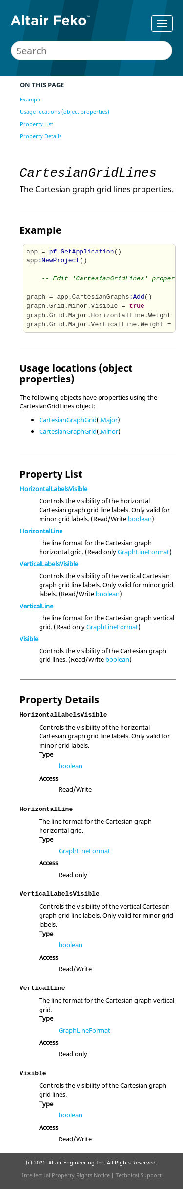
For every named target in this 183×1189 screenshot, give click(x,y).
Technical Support (139, 1175)
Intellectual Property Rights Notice (66, 1175)
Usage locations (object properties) (64, 111)
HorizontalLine (41, 531)
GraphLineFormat (143, 551)
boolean (140, 518)
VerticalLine (36, 606)
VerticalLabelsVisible (49, 563)
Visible (29, 638)
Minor (109, 431)
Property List (36, 123)
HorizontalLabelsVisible (53, 488)
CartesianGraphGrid (68, 419)
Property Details (40, 136)
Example (30, 99)
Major (109, 419)
